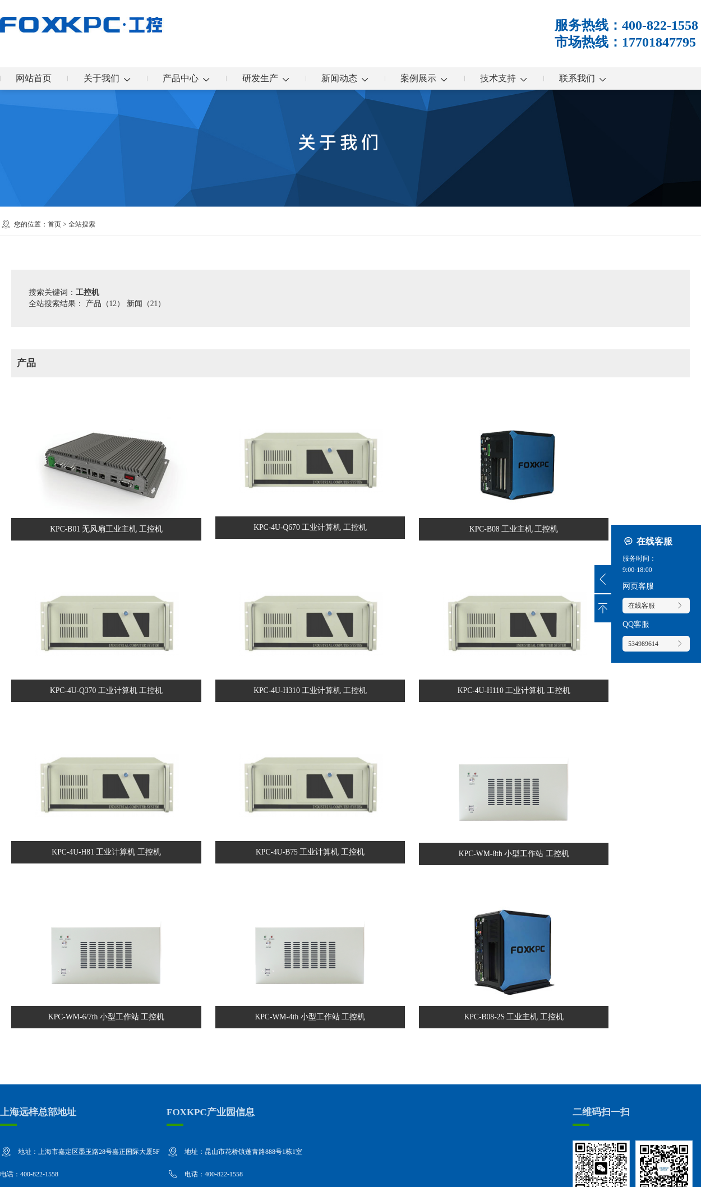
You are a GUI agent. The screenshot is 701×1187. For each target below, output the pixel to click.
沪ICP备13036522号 (239, 1170)
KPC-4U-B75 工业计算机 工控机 (436, 726)
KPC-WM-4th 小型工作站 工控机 (264, 865)
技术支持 (517, 78)
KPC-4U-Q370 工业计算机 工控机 (610, 452)
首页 (54, 224)
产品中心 (191, 78)
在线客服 (656, 605)
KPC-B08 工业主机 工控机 (436, 452)
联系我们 (598, 78)
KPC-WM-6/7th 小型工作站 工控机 (90, 865)
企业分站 (616, 1170)
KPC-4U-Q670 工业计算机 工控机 (264, 452)
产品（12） (105, 303)
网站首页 (35, 78)
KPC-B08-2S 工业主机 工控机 (436, 865)
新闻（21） (146, 303)
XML (692, 1170)
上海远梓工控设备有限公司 (88, 1170)
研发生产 (273, 78)
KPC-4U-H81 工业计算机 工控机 (264, 726)
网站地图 (650, 1170)
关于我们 (110, 78)
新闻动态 (354, 78)
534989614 (656, 644)
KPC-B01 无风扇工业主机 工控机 (90, 452)
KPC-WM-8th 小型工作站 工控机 (610, 726)
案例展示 (435, 78)
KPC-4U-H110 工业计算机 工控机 (90, 726)
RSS (674, 1170)
